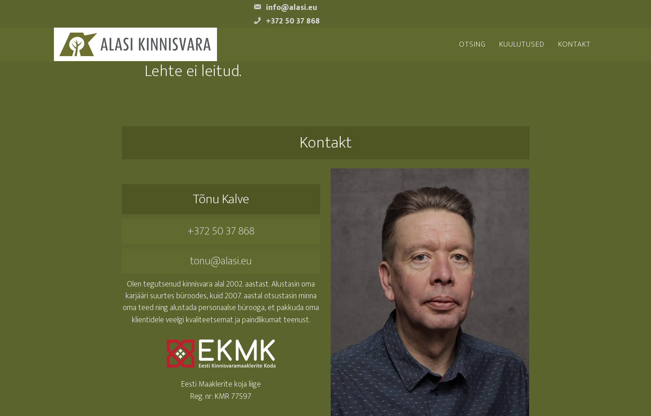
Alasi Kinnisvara (135, 45)
